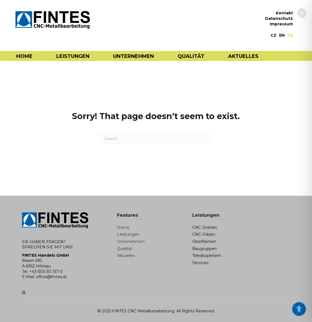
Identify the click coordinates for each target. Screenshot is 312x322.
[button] (301, 13)
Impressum (281, 24)
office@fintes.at (51, 276)
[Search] (156, 138)
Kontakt (284, 13)
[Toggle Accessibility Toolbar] (299, 309)
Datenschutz (279, 19)
